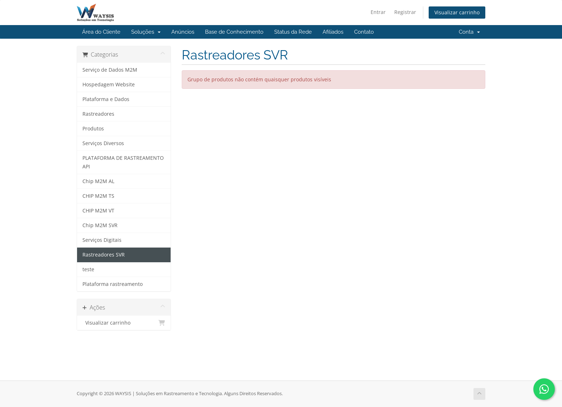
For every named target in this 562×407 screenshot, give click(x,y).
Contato (364, 32)
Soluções (146, 32)
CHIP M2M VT (98, 210)
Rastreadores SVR (103, 255)
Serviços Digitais (102, 240)
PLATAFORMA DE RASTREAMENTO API (123, 162)
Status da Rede (293, 32)
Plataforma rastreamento (112, 284)
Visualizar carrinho (457, 12)
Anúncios (182, 32)
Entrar (378, 12)
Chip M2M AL (98, 181)
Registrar (405, 12)
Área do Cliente (101, 32)
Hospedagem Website (108, 84)
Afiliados (333, 32)
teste (88, 269)
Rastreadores (98, 114)
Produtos (93, 128)
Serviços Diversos (103, 143)
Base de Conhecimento (234, 32)
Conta (469, 32)
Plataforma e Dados (105, 99)
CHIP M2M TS (98, 196)
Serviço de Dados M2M (109, 70)
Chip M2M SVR (100, 225)
